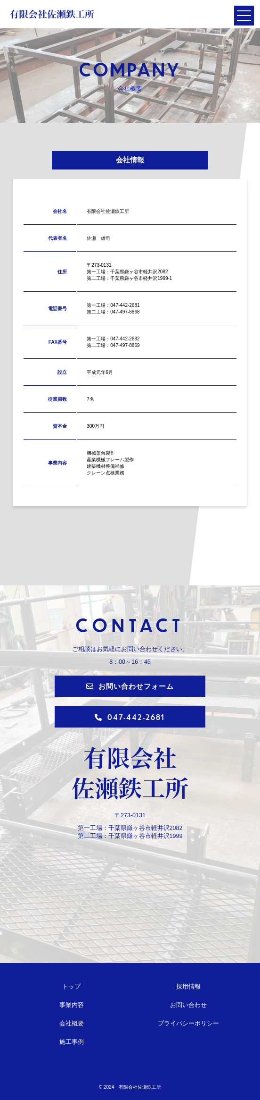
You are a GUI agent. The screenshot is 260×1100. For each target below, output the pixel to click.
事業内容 (71, 1005)
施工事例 (71, 1042)
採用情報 (188, 986)
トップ (71, 986)
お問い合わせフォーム (130, 685)
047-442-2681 (130, 716)
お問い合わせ (188, 1005)
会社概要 (71, 1023)
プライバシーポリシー (188, 1023)
